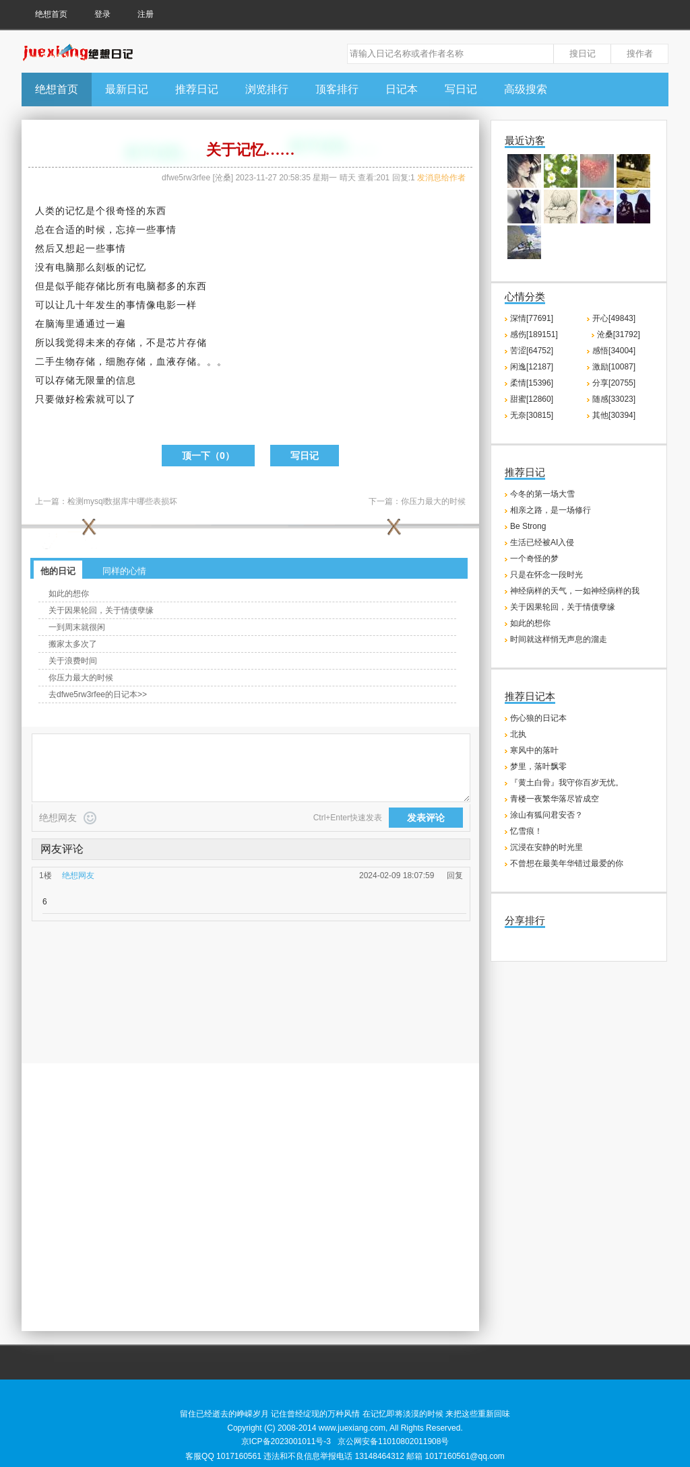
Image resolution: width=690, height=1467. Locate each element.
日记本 (401, 89)
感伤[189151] (534, 334)
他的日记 (57, 571)
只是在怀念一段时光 (546, 574)
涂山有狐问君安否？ (546, 815)
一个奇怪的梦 (534, 558)
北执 (518, 734)
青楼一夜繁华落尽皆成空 (554, 798)
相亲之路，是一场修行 (550, 510)
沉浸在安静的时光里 (546, 847)
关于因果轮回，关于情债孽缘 (101, 610)
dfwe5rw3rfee (186, 177)
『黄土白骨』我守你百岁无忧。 (566, 782)
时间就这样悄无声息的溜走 (558, 639)
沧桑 (223, 177)
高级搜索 (525, 89)
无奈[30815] (531, 415)
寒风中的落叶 (534, 750)
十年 (85, 304)
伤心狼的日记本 (538, 718)
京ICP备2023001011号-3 (286, 1441)
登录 (102, 14)
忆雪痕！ (526, 831)
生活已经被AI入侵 (542, 542)
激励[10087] (613, 366)
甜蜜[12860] (531, 399)
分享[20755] (613, 383)
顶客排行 (336, 89)
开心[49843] (613, 318)
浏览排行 (266, 89)
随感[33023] (613, 399)
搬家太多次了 (73, 644)
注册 (145, 14)
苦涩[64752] (531, 350)
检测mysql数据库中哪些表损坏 (122, 501)
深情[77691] (531, 318)
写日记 (461, 89)
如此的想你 (69, 593)
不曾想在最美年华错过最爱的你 (566, 863)
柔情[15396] (531, 383)
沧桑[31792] (618, 334)
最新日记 (126, 89)
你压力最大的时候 (433, 501)
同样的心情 (124, 571)
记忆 (75, 210)
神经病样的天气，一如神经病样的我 (574, 591)
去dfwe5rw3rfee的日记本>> (98, 694)
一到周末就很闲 (77, 627)
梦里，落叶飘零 (538, 766)
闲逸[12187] (531, 366)
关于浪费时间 (73, 661)
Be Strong (528, 526)
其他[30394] (613, 415)
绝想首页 (51, 14)
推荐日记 (196, 89)
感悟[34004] (613, 350)
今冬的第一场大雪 (542, 494)
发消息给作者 (441, 177)
